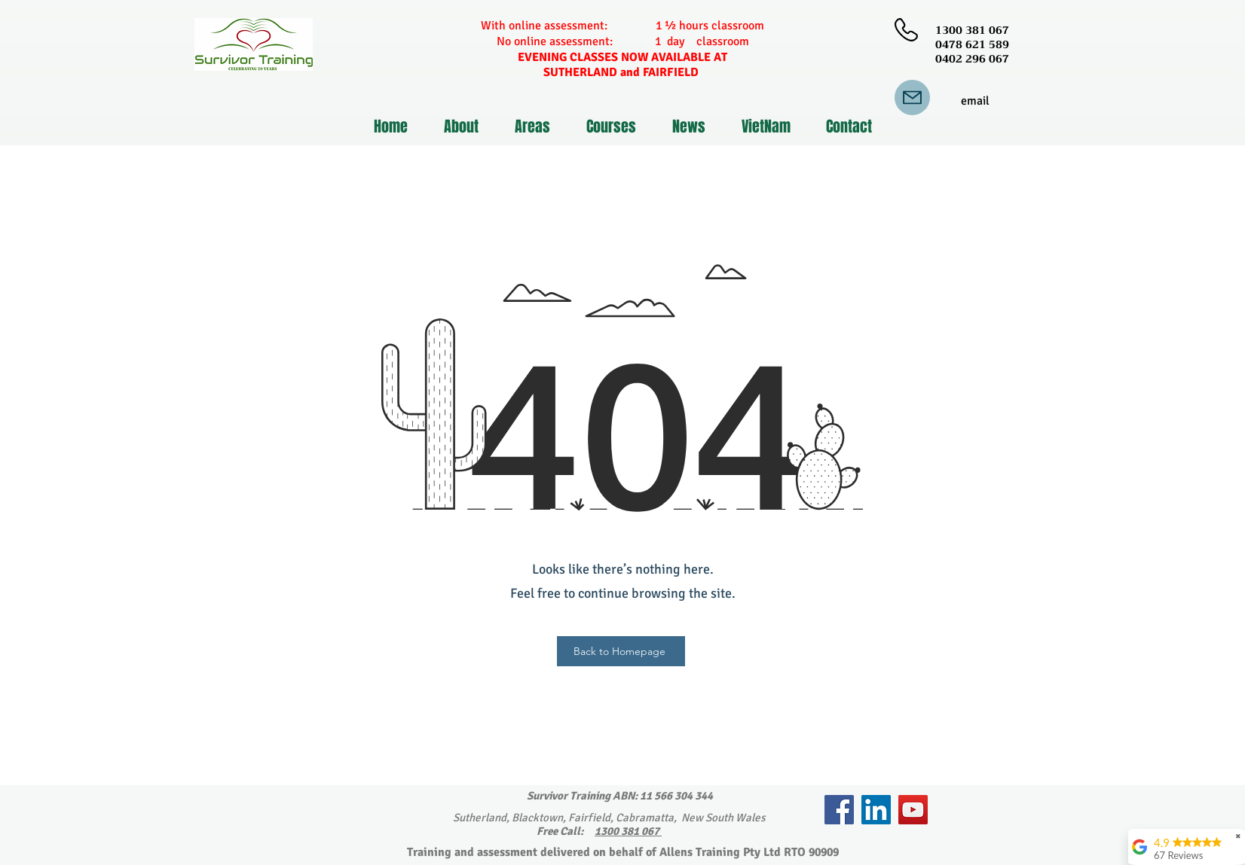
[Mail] (912, 97)
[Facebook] (839, 809)
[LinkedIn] (876, 809)
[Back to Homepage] (621, 651)
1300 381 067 (628, 831)
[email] (975, 101)
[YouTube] (913, 809)
